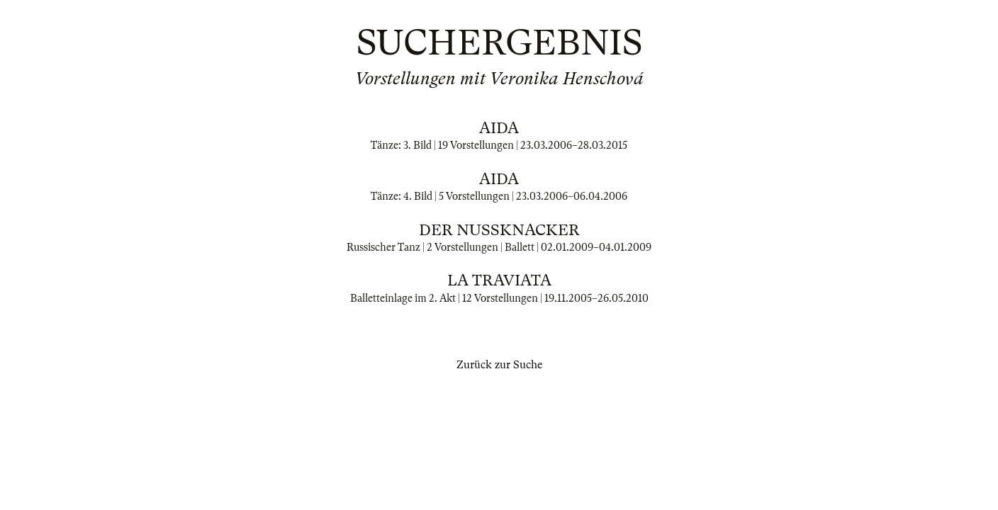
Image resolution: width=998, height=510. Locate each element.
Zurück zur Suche (499, 364)
